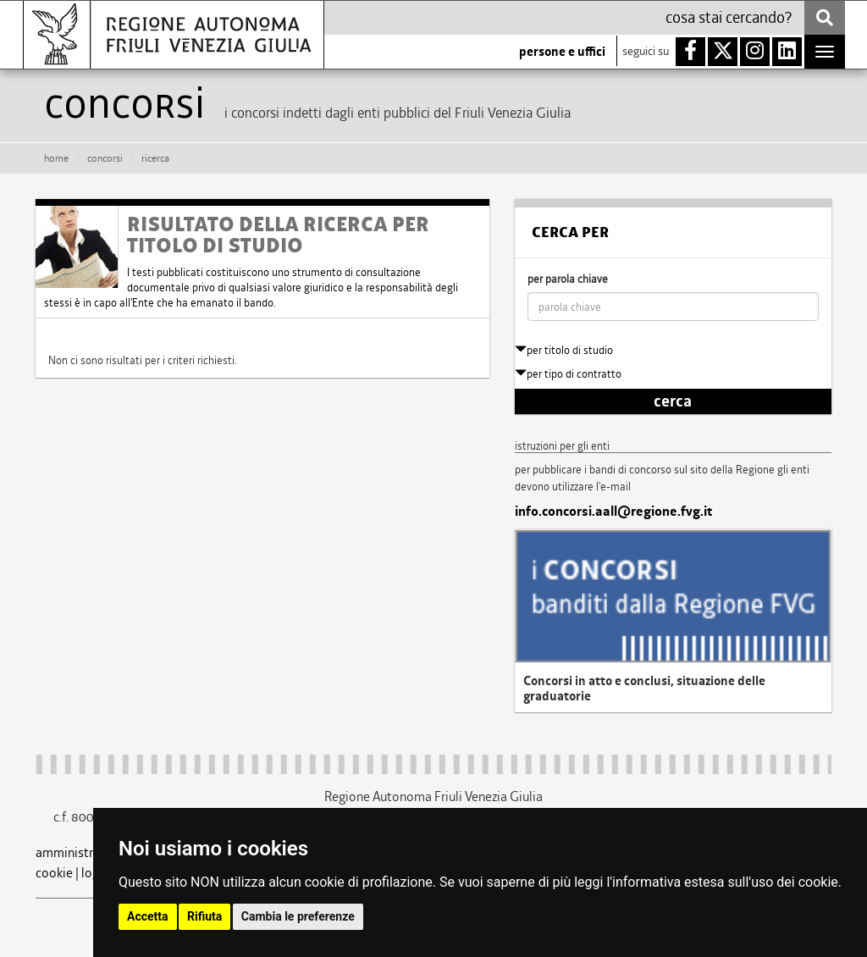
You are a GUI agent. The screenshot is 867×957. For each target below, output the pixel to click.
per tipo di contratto (568, 374)
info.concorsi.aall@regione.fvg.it (613, 511)
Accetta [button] (147, 916)
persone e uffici (562, 51)
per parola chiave (567, 279)
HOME (56, 158)
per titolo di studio (564, 350)
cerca (673, 401)
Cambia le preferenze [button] (298, 916)
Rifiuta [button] (204, 916)
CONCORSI (105, 158)
